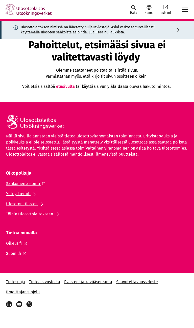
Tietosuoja (15, 281)
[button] (149, 9)
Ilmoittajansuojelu (23, 292)
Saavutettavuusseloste (137, 281)
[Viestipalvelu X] (29, 304)
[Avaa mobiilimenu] (185, 9)
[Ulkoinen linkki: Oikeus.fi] (18, 243)
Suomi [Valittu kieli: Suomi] (149, 13)
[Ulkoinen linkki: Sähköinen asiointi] (27, 183)
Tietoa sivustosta (44, 281)
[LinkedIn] (9, 304)
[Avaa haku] (133, 10)
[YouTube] (19, 304)
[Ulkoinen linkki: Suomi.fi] (17, 253)
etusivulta (65, 86)
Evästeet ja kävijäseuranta (88, 281)
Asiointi (166, 9)
